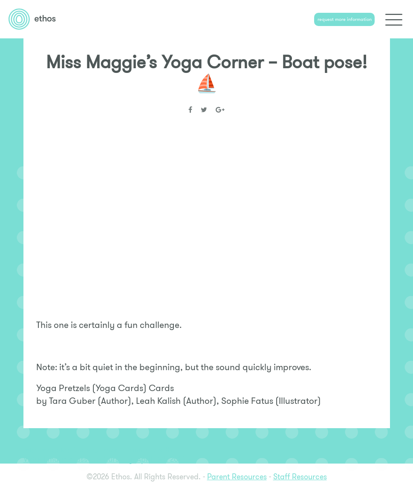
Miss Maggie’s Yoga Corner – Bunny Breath (97, 450)
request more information (345, 19)
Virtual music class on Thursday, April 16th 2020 (104, 459)
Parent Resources (237, 476)
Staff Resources (300, 476)
